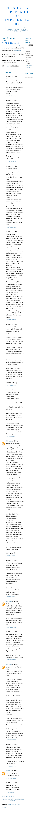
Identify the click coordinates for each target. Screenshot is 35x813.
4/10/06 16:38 (11, 778)
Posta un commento (8, 796)
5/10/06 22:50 (11, 792)
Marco (8, 390)
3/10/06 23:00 (11, 597)
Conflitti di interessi (10, 43)
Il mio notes (28, 67)
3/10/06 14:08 (11, 319)
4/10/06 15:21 (11, 660)
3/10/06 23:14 (11, 627)
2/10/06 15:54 (11, 96)
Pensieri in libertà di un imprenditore (17, 16)
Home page (12, 799)
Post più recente (7, 799)
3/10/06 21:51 (11, 556)
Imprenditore (29, 65)
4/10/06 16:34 (11, 766)
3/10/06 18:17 (11, 436)
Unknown (9, 441)
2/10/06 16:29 (11, 161)
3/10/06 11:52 (11, 227)
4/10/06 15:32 (11, 740)
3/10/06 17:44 (11, 385)
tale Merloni (19, 46)
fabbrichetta (17, 50)
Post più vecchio (19, 799)
